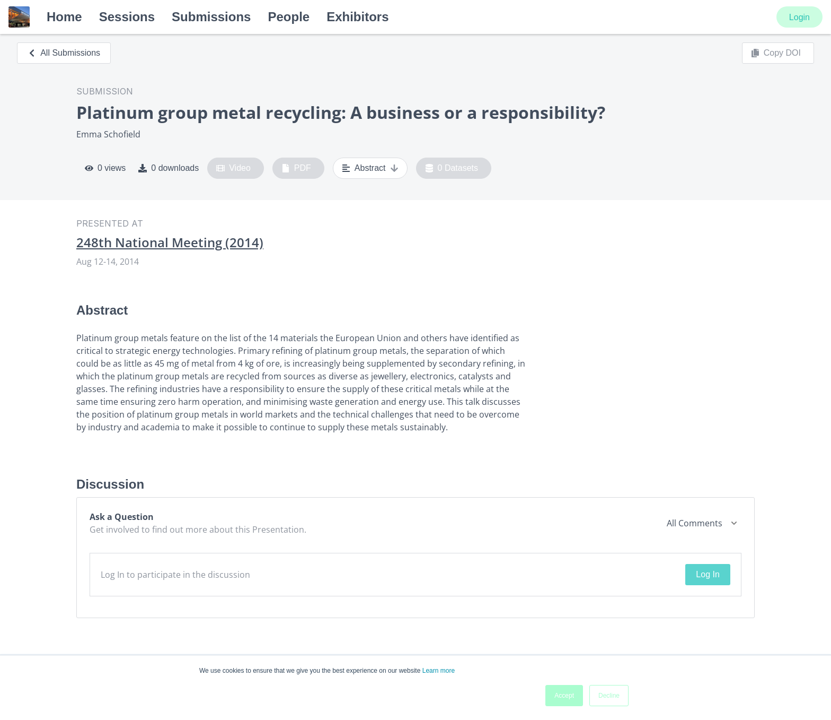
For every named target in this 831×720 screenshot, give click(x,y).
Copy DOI (776, 53)
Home (64, 17)
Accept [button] (564, 695)
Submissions (211, 17)
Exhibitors (357, 17)
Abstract (370, 168)
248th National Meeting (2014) (169, 242)
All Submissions (64, 52)
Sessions (127, 17)
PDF (296, 168)
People (289, 17)
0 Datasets (452, 168)
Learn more (438, 670)
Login (799, 17)
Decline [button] (609, 695)
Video (233, 168)
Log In (707, 574)
